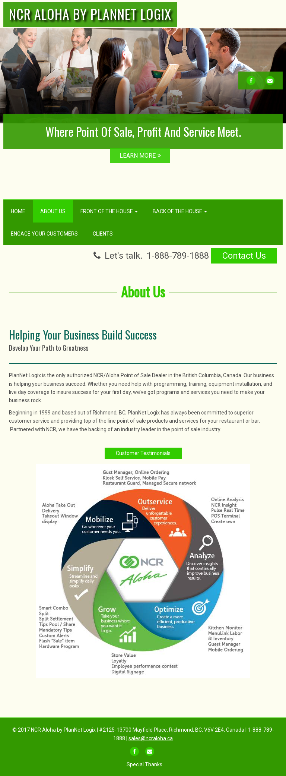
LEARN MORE (140, 155)
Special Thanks (144, 764)
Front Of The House (109, 211)
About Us (53, 211)
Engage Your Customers (44, 234)
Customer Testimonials (143, 453)
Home (18, 211)
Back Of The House (180, 211)
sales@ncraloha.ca (150, 738)
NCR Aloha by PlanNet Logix (90, 13)
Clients (103, 234)
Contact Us (244, 255)
